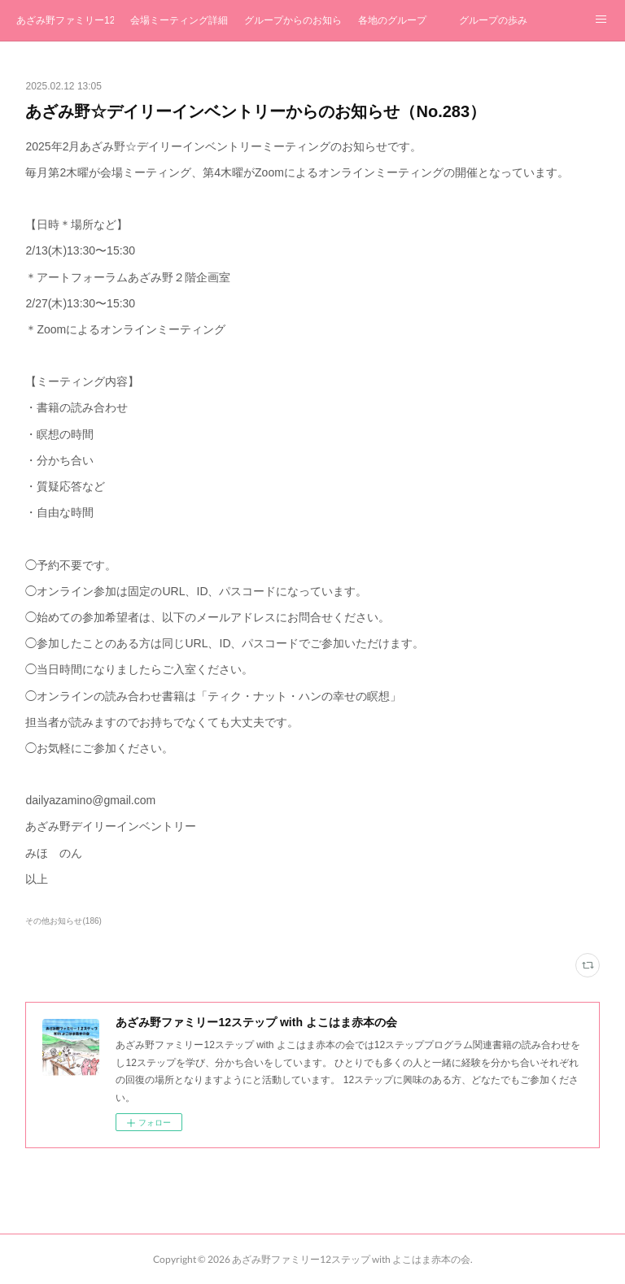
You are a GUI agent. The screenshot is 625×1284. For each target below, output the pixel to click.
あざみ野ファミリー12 (65, 20)
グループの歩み (493, 20)
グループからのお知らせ (293, 20)
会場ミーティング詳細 (179, 20)
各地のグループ (392, 20)
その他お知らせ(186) (63, 920)
